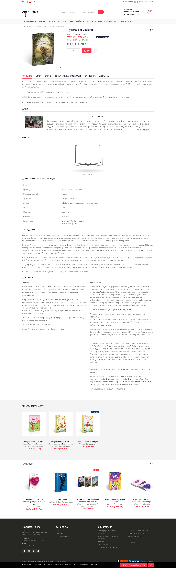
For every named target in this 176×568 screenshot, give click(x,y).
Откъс (48, 76)
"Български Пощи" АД (121, 382)
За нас (130, 540)
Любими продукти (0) (129, 2)
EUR (23, 2)
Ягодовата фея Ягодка (88, 441)
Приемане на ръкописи (136, 534)
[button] (150, 12)
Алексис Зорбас (61, 499)
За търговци (126, 21)
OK (151, 565)
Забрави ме (132, 542)
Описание (27, 76)
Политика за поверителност (138, 531)
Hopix (51, 562)
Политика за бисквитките (107, 547)
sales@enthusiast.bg (122, 379)
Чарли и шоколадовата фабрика (115, 500)
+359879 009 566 (27, 540)
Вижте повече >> (144, 130)
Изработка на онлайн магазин (38, 562)
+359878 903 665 (39, 540)
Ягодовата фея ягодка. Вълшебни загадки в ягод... (34, 442)
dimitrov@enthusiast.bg (99, 379)
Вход (152, 2)
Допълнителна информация (68, 76)
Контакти (62, 21)
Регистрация (143, 2)
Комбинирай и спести (79, 21)
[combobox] (70, 12)
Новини (52, 21)
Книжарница (29, 21)
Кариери (101, 542)
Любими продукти (62, 536)
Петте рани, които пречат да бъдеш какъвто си (34, 501)
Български (33, 2)
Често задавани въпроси (107, 531)
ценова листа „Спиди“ (122, 310)
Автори (42, 21)
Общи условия (103, 544)
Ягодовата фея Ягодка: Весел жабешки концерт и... (61, 442)
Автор (38, 76)
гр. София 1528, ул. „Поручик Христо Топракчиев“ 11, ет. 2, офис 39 (34, 534)
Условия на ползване (135, 536)
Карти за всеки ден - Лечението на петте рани (142, 500)
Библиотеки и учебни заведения (104, 21)
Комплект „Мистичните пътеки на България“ (88, 500)
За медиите (90, 76)
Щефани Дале (80, 34)
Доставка (104, 76)
